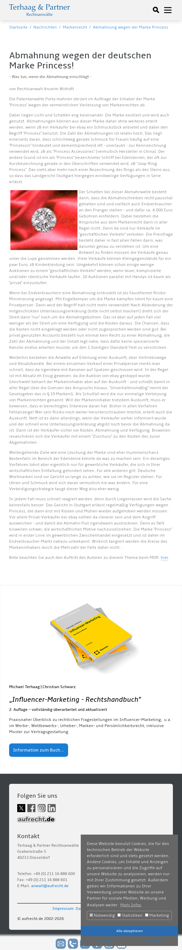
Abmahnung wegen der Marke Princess (130, 27)
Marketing (157, 915)
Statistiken (130, 915)
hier (164, 557)
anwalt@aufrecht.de (50, 885)
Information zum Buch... (38, 750)
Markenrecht (75, 27)
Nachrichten (45, 27)
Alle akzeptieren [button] (129, 931)
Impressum (63, 908)
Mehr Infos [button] (130, 905)
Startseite (18, 27)
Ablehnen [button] (153, 941)
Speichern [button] (105, 941)
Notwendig (102, 915)
